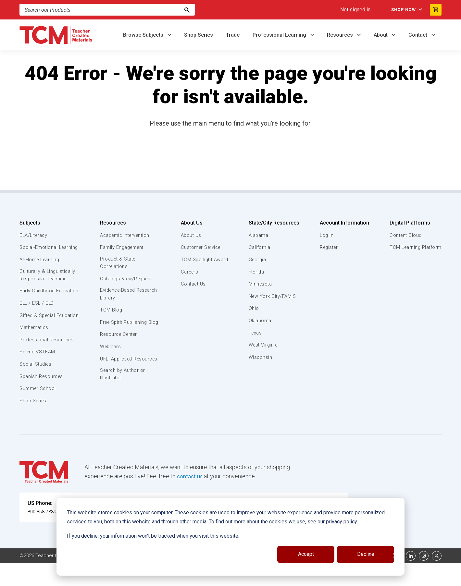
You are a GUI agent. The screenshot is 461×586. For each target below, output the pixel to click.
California (259, 247)
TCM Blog (110, 311)
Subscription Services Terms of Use (209, 578)
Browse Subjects (144, 35)
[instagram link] (424, 578)
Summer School (38, 411)
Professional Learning (280, 35)
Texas (255, 333)
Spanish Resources (42, 399)
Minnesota (260, 284)
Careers (188, 272)
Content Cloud (405, 235)
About (381, 35)
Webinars (110, 355)
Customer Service (200, 247)
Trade (233, 35)
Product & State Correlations (118, 263)
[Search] (187, 10)
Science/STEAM (38, 375)
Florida (256, 272)
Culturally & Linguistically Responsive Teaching (48, 283)
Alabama (258, 235)
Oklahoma (259, 321)
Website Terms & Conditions (129, 578)
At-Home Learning (40, 267)
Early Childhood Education (37, 302)
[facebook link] (398, 578)
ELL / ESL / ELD (37, 319)
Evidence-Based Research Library (119, 295)
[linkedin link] (411, 578)
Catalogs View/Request (127, 279)
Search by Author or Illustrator (122, 390)
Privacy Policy (271, 578)
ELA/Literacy (34, 235)
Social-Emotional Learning (38, 251)
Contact (418, 35)
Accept (306, 554)
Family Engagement (122, 247)
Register (329, 247)
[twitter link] (437, 578)
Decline (365, 554)
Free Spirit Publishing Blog (124, 327)
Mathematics (34, 350)
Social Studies (36, 387)
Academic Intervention (125, 235)
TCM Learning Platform (415, 247)
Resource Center (119, 343)
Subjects (29, 223)
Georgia (257, 259)
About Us (190, 223)
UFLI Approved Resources (116, 371)
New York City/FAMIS (272, 296)
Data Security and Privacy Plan (327, 578)
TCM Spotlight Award (204, 259)
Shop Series (198, 35)
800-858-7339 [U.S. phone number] (44, 534)
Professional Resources (47, 363)
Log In (326, 235)
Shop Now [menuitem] (400, 10)
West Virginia (263, 345)
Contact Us (192, 284)
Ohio (253, 308)
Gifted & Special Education (38, 334)
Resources (340, 35)
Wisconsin (260, 357)
